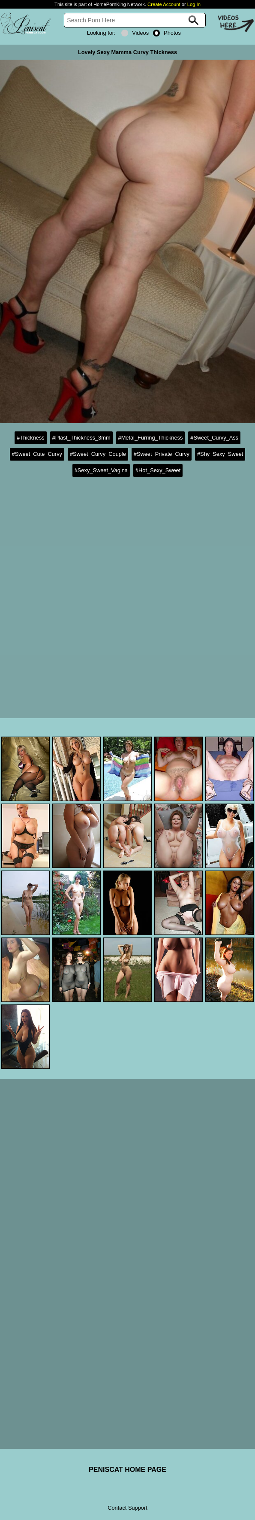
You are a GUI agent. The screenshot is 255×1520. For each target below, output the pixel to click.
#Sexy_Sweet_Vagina (101, 470)
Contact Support (127, 1508)
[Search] (135, 20)
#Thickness (31, 437)
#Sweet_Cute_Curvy (37, 454)
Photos (167, 33)
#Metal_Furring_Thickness (150, 437)
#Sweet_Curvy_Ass (214, 437)
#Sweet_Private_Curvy (161, 454)
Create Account (163, 4)
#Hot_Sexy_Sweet (157, 470)
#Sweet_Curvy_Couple (98, 454)
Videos (135, 33)
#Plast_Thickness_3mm (81, 437)
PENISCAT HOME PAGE (127, 1469)
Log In (194, 4)
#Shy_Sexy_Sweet (220, 454)
